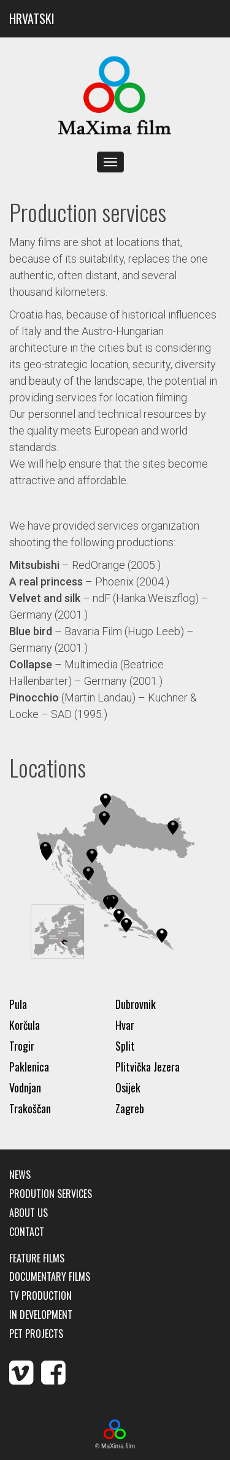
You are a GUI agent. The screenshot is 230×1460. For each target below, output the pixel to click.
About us (28, 1213)
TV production (40, 1296)
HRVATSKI (32, 18)
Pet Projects (36, 1334)
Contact (26, 1232)
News (20, 1175)
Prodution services (50, 1194)
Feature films (36, 1258)
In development (40, 1315)
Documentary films (49, 1277)
